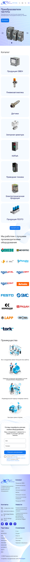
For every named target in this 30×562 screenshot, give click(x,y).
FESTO (2, 549)
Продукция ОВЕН (20, 483)
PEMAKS (3, 538)
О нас (17, 531)
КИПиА (17, 492)
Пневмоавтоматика (20, 485)
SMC (2, 552)
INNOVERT (3, 542)
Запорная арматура (21, 490)
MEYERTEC (4, 533)
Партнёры (18, 540)
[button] (2, 33)
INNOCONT (4, 545)
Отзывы (18, 533)
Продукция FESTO (20, 501)
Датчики (18, 487)
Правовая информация (21, 542)
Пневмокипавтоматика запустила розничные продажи (21, 509)
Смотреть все (15, 227)
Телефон (7, 446)
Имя (6, 440)
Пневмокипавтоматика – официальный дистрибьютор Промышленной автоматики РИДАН (22, 516)
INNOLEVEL (4, 540)
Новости (18, 535)
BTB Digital (22, 558)
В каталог (5, 20)
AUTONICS (4, 547)
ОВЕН (2, 531)
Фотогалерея (19, 538)
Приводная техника (21, 494)
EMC (2, 535)
